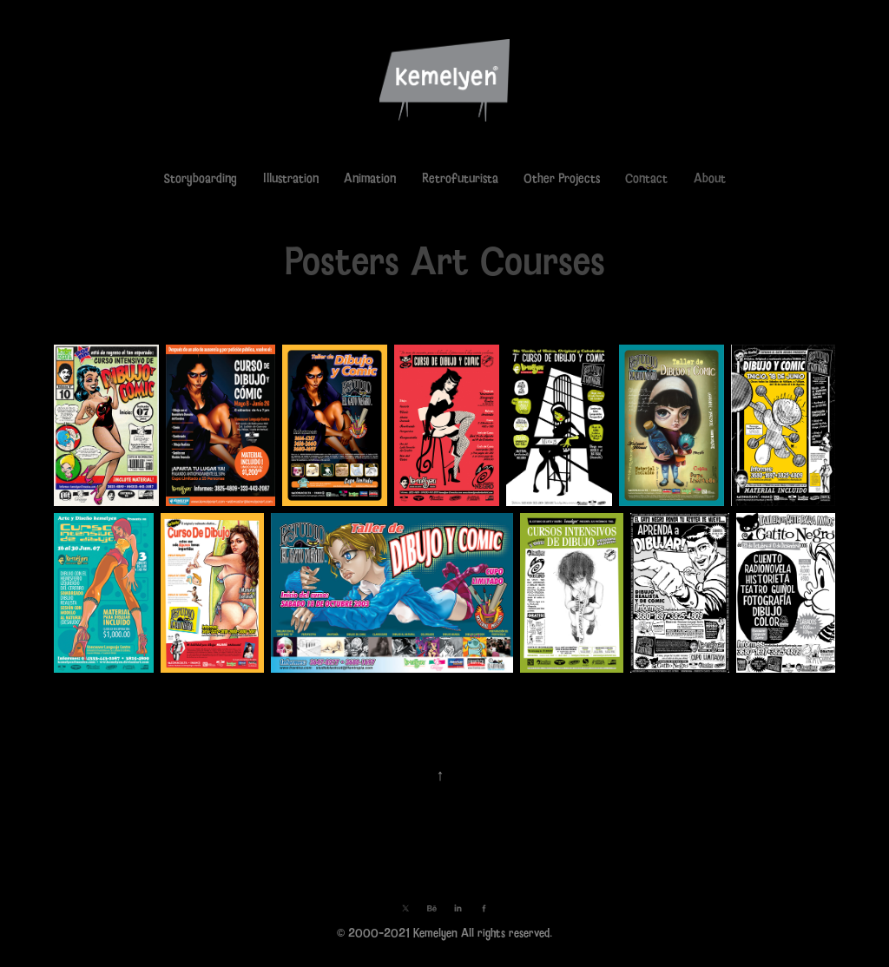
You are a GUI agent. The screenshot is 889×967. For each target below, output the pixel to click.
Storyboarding (200, 178)
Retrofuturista (460, 178)
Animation (370, 178)
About (710, 178)
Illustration (291, 178)
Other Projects (562, 178)
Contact (646, 178)
